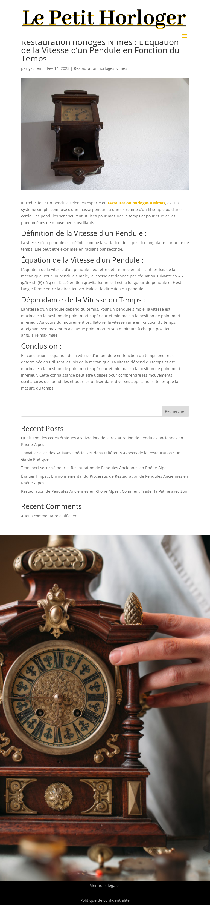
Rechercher (175, 411)
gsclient (35, 68)
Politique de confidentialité (105, 900)
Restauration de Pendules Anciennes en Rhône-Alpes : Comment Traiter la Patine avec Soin (104, 491)
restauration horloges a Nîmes (136, 202)
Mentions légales (105, 885)
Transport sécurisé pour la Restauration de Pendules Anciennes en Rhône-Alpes (94, 467)
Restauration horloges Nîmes (100, 68)
